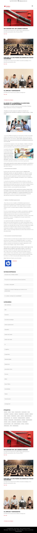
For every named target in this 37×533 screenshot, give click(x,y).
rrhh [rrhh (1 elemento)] (12, 423)
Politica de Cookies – (20, 529)
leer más (5, 33)
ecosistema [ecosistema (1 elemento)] (11, 413)
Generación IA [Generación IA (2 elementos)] (13, 415)
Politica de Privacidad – (13, 529)
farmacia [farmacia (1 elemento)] (8, 415)
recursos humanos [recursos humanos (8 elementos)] (7, 423)
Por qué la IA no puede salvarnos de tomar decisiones (18, 58)
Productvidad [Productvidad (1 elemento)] (25, 421)
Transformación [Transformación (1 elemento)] (15, 425)
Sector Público (7, 384)
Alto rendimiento (8, 304)
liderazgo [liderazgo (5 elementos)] (5, 419)
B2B (5, 309)
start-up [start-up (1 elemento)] (22, 423)
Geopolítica (7, 329)
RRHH (21, 32)
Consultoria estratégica (24, 60)
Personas (18, 32)
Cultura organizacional (23, 30)
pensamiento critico (12, 32)
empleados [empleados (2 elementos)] (26, 413)
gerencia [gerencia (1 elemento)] (22, 415)
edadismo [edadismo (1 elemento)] (16, 413)
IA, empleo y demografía (12, 90)
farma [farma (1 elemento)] (5, 415)
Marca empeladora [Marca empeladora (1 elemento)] (17, 419)
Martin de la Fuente (9, 30)
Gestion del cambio (8, 339)
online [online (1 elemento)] (9, 421)
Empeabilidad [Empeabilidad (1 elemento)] (21, 413)
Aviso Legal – (6, 529)
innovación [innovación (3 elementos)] (15, 417)
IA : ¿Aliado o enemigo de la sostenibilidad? (13, 296)
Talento (6, 394)
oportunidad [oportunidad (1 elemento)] (14, 421)
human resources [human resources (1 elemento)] (7, 417)
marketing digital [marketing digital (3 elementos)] (29, 419)
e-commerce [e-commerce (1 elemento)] (6, 413)
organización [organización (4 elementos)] (19, 421)
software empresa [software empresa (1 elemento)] (17, 423)
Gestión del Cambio (23, 106)
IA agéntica (7, 349)
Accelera (7, 106)
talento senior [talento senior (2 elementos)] (6, 425)
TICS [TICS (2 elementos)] (11, 425)
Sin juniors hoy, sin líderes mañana (16, 28)
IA (29, 60)
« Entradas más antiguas (8, 100)
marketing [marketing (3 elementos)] (23, 419)
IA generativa (7, 354)
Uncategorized (22, 92)
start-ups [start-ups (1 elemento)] (26, 423)
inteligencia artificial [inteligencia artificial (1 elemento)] (21, 417)
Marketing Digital (8, 359)
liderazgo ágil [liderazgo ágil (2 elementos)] (11, 419)
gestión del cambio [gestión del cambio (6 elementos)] (28, 415)
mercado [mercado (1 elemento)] (5, 421)
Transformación (8, 399)
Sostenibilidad (7, 389)
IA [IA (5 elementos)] (11, 417)
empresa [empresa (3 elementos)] (31, 413)
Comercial (17, 106)
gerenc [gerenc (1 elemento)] (18, 415)
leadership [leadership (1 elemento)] (28, 417)
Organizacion (9, 107)
